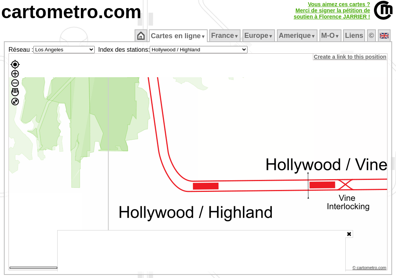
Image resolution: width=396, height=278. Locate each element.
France (225, 35)
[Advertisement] (201, 251)
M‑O (331, 35)
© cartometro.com (370, 268)
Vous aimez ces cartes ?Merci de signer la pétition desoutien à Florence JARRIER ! (332, 10)
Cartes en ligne (179, 36)
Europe (259, 35)
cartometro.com (71, 12)
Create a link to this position (350, 57)
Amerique (297, 35)
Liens (355, 35)
